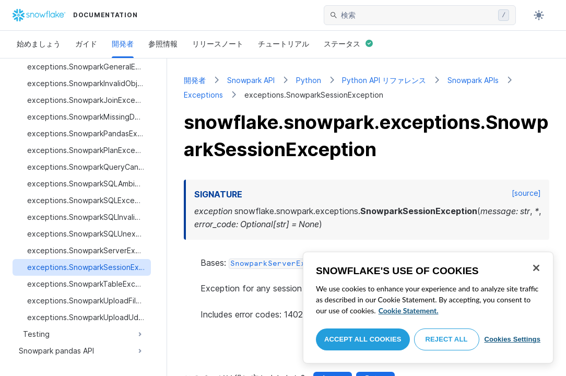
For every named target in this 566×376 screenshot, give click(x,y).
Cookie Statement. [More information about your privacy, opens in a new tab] (409, 310)
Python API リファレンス (384, 80)
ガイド (86, 43)
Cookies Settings (512, 339)
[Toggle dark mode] (538, 15)
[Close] (536, 267)
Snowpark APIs (473, 80)
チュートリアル (283, 43)
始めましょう (39, 43)
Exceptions (203, 94)
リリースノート (217, 43)
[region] (428, 307)
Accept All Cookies (363, 339)
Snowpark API (251, 80)
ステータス (348, 43)
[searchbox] (417, 15)
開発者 (123, 43)
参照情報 (163, 43)
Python (308, 80)
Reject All (447, 339)
